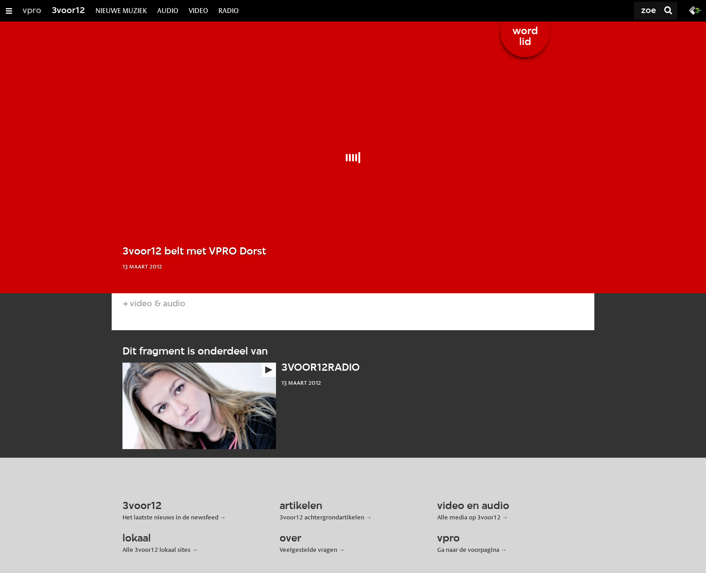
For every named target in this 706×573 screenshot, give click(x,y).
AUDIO (167, 10)
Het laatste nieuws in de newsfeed (170, 517)
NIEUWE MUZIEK (121, 10)
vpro (32, 10)
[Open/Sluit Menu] (9, 11)
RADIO (228, 10)
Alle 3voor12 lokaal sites (156, 549)
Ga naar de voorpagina (468, 549)
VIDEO (198, 10)
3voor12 (68, 10)
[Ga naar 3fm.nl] (695, 10)
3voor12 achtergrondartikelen (322, 517)
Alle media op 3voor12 (469, 517)
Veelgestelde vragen (308, 549)
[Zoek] (625, 11)
